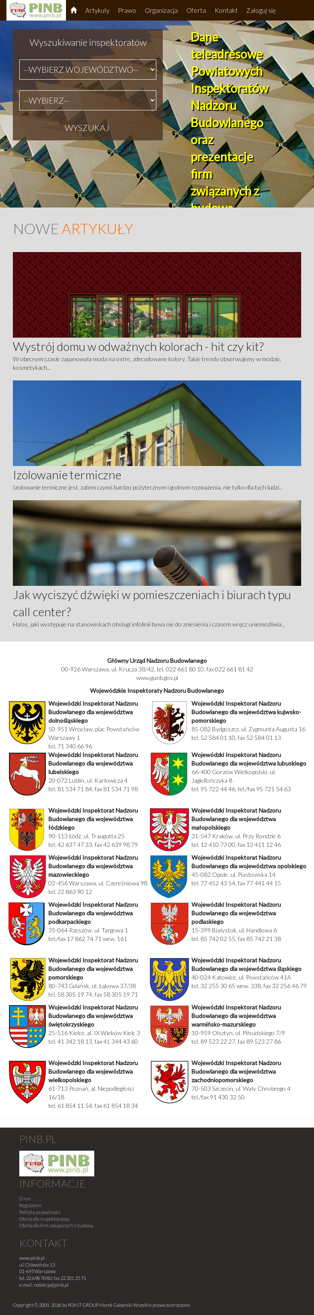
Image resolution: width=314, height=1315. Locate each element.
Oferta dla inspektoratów (44, 1219)
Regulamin (30, 1205)
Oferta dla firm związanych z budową (56, 1225)
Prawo (127, 10)
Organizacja (161, 10)
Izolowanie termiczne (67, 474)
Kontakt (226, 10)
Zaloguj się (261, 10)
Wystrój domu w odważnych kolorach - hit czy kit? (138, 346)
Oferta (196, 10)
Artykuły (97, 10)
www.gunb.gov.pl (157, 677)
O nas (25, 1198)
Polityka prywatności (40, 1212)
